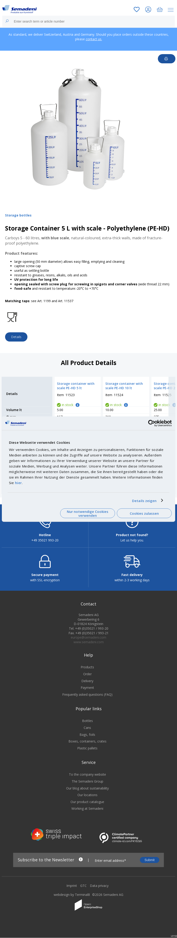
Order (87, 677)
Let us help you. (132, 543)
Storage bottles (18, 215)
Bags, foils (87, 738)
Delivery (87, 684)
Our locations (87, 798)
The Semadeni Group (87, 784)
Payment (87, 691)
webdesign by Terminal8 (72, 898)
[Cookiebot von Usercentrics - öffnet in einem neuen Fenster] (151, 423)
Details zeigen (144, 500)
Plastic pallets (87, 751)
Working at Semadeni (87, 811)
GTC (83, 889)
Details (16, 337)
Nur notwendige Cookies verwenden (87, 513)
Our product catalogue (87, 805)
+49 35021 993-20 (45, 543)
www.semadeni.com (89, 645)
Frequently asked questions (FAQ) (87, 697)
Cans (87, 731)
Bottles (87, 724)
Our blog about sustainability (87, 791)
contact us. (94, 39)
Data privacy (99, 889)
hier (18, 482)
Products (87, 670)
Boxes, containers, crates (87, 744)
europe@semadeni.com (88, 640)
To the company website (87, 777)
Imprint (71, 889)
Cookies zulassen (144, 513)
